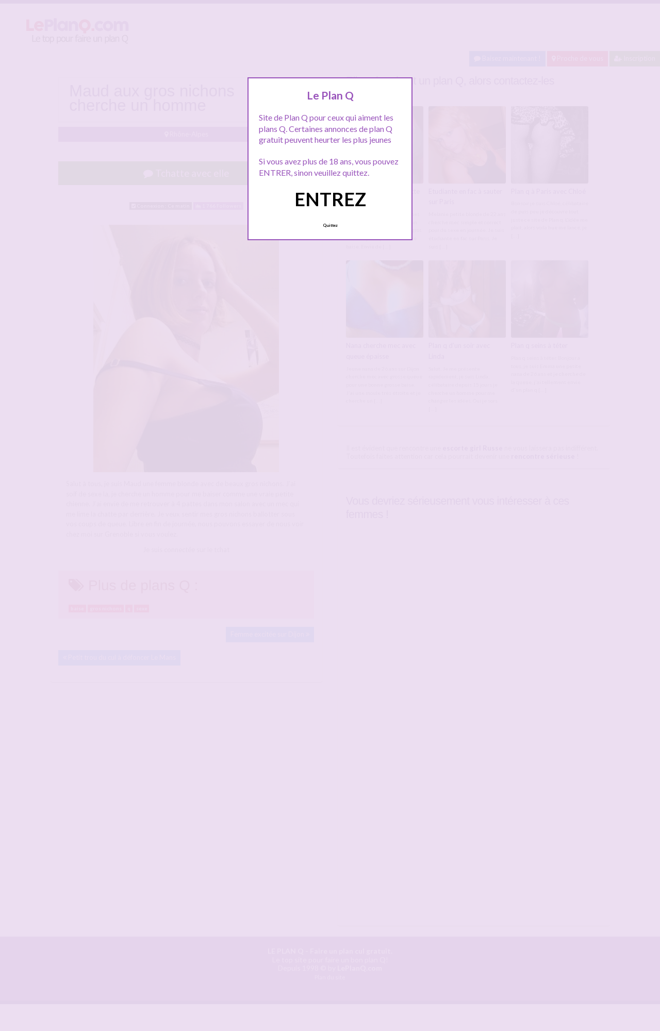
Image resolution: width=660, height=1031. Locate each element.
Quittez (330, 225)
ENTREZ (330, 199)
